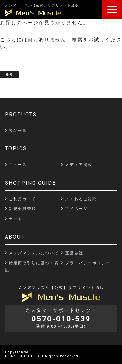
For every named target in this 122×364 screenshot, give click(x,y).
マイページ (76, 209)
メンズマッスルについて (34, 253)
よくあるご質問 (81, 199)
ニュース (18, 164)
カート (15, 219)
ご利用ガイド (22, 199)
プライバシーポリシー (88, 263)
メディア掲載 (78, 164)
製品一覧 (18, 130)
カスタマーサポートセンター (61, 318)
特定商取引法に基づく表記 (32, 267)
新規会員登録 (22, 209)
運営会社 (74, 253)
